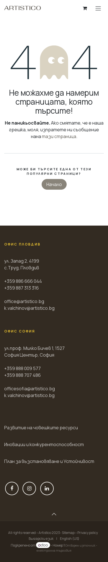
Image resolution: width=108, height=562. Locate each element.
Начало (54, 184)
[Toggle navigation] (98, 8)
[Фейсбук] (12, 488)
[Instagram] (29, 488)
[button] (54, 514)
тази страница (59, 136)
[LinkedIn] (47, 488)
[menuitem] (41, 538)
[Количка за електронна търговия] (84, 8)
